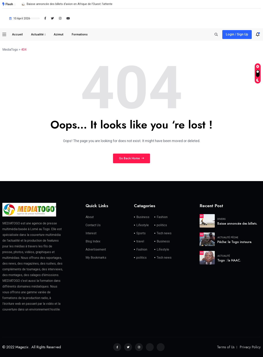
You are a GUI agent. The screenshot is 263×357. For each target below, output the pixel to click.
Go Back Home (131, 158)
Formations (80, 34)
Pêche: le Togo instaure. (234, 242)
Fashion (162, 217)
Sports (141, 233)
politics (162, 225)
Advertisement (96, 249)
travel (140, 241)
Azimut (58, 34)
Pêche (234, 237)
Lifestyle (142, 225)
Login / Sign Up (237, 34)
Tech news (164, 233)
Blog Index (93, 241)
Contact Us (93, 225)
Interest (91, 233)
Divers (221, 219)
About (90, 217)
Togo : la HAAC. (229, 260)
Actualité (37, 34)
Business (142, 217)
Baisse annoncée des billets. (237, 223)
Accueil (17, 34)
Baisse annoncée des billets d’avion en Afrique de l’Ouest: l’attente (69, 4)
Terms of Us (226, 347)
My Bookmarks (96, 257)
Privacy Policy (250, 347)
